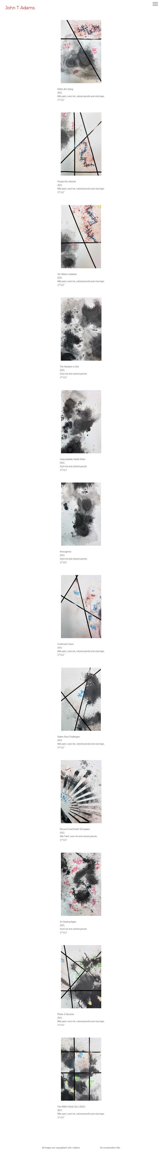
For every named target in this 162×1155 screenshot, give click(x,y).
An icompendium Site (110, 1148)
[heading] (20, 8)
